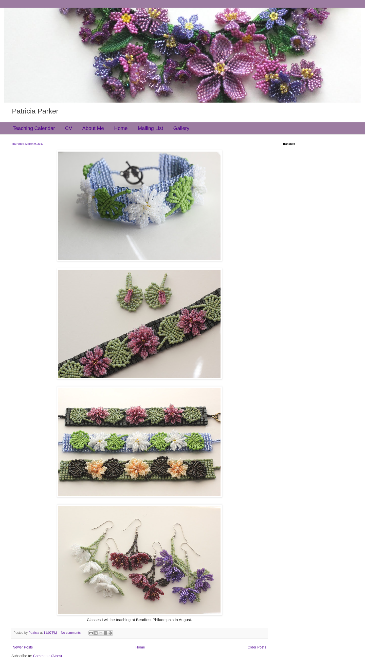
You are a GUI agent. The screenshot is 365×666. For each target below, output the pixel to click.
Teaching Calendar (34, 128)
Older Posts (257, 647)
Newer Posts (23, 647)
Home (120, 128)
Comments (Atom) (47, 656)
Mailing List (150, 128)
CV (68, 128)
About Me (93, 128)
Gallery (181, 128)
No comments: (71, 633)
